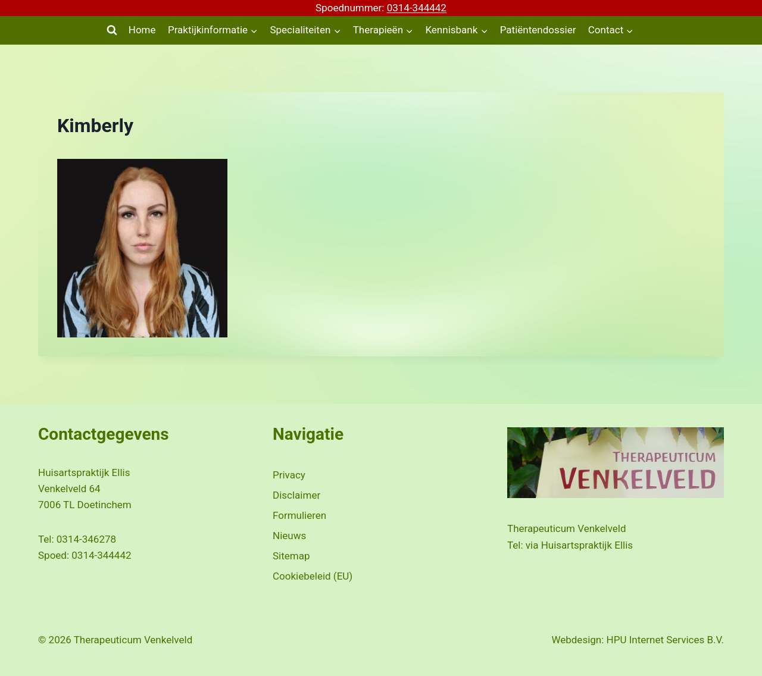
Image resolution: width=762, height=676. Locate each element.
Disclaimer (296, 495)
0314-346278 (86, 539)
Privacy (289, 475)
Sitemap (291, 556)
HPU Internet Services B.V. (665, 640)
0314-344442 (416, 8)
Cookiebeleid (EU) (312, 576)
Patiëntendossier (538, 30)
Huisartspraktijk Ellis (587, 545)
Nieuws (289, 536)
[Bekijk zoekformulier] (112, 30)
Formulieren (299, 515)
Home (142, 30)
